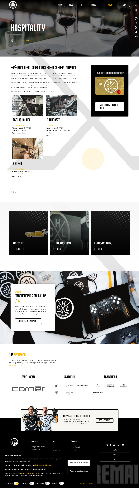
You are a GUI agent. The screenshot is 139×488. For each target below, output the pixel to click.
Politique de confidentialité (43, 465)
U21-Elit (73, 450)
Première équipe (76, 447)
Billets (53, 447)
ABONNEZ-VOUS (104, 420)
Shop (124, 5)
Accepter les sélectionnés (79, 471)
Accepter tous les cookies (79, 463)
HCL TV (115, 450)
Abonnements (55, 450)
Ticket (18, 40)
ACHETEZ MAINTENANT (28, 321)
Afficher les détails (86, 483)
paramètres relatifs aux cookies (31, 473)
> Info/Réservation (18, 126)
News (114, 455)
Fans (82, 4)
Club (72, 4)
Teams (61, 4)
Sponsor (95, 4)
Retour (13, 192)
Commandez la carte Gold (109, 106)
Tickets (109, 5)
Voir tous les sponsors (16, 365)
